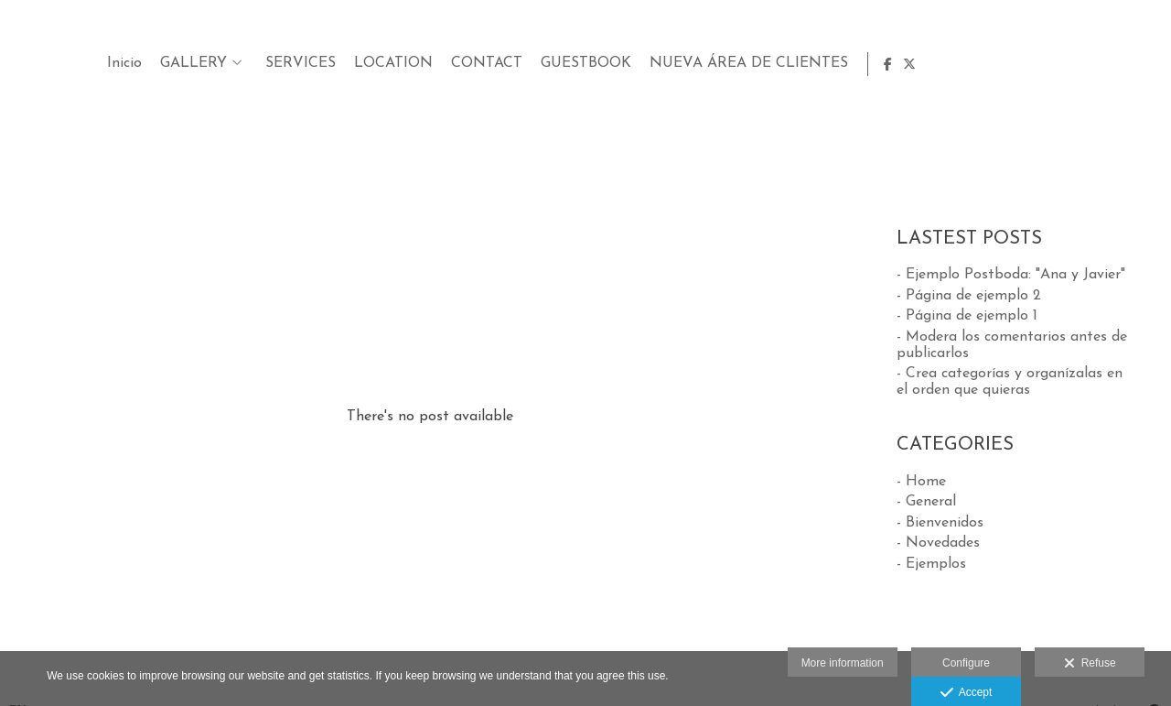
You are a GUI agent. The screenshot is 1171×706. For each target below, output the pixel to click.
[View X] (1142, 64)
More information (842, 663)
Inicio (535, 63)
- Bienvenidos (940, 523)
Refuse (1090, 664)
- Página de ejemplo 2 (969, 295)
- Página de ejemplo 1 (967, 316)
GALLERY (604, 63)
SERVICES (711, 63)
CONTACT (897, 63)
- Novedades (938, 543)
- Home (921, 481)
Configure (966, 663)
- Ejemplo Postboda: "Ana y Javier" (1011, 274)
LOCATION (804, 63)
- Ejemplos (931, 564)
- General (926, 501)
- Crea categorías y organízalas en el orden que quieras (1010, 381)
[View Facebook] (1121, 64)
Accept (966, 693)
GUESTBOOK (996, 63)
